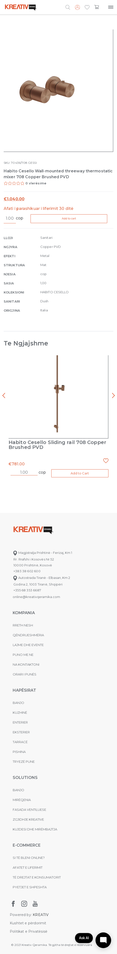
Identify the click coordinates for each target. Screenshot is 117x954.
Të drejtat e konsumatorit (37, 877)
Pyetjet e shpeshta (30, 887)
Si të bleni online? (29, 858)
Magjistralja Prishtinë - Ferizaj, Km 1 (42, 553)
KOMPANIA (24, 613)
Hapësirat (24, 690)
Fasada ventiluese (29, 810)
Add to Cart (80, 473)
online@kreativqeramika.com (36, 597)
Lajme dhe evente (28, 645)
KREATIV (41, 915)
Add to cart (70, 218)
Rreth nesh (23, 625)
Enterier (20, 722)
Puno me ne (23, 655)
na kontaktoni (26, 664)
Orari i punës (24, 674)
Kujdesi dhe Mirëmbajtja (35, 829)
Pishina (19, 752)
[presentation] (3, 395)
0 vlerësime (35, 183)
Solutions (25, 777)
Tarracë (20, 742)
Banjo (18, 703)
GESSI (32, 163)
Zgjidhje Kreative (28, 819)
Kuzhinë (20, 712)
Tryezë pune (24, 761)
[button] (87, 7)
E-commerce (27, 845)
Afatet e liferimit (28, 867)
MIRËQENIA (22, 800)
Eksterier (21, 732)
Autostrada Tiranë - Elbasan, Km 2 (41, 578)
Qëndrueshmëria (28, 635)
